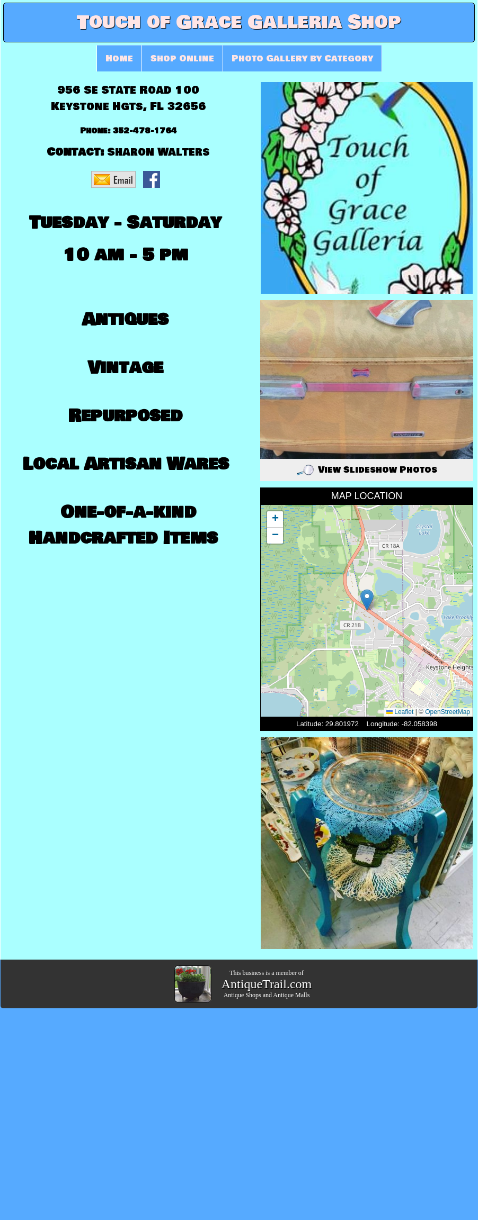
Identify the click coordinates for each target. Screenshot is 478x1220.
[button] (367, 600)
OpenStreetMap (447, 712)
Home (119, 58)
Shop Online (182, 58)
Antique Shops (242, 995)
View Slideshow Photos (367, 469)
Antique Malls (291, 995)
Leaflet (399, 712)
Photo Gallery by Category (302, 58)
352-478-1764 (145, 131)
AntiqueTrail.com (267, 984)
